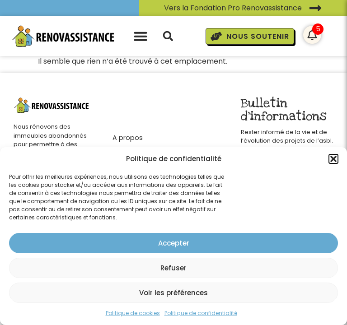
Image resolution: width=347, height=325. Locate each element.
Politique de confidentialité (200, 313)
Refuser (173, 268)
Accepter (173, 243)
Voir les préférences (173, 292)
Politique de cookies (133, 313)
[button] (333, 158)
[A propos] (132, 135)
